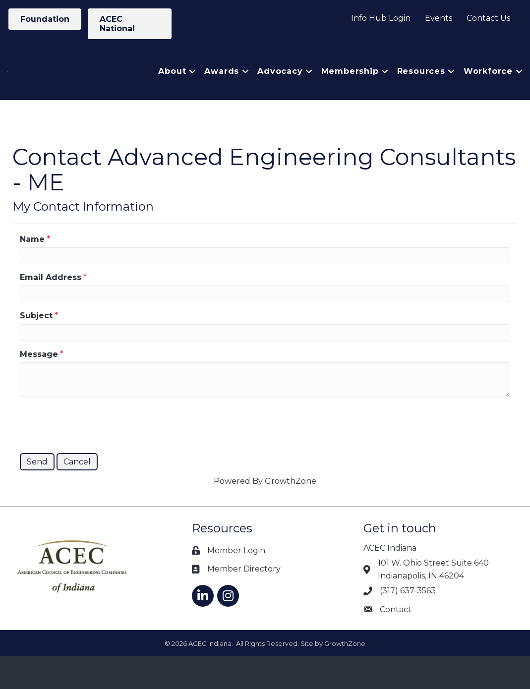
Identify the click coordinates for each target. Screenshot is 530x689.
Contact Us (488, 18)
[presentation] (95, 457)
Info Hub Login (381, 18)
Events (438, 18)
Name (32, 272)
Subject (36, 349)
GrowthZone (290, 514)
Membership (350, 88)
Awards (221, 88)
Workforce (488, 88)
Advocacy (279, 88)
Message (39, 387)
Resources (421, 88)
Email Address (50, 310)
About (172, 88)
